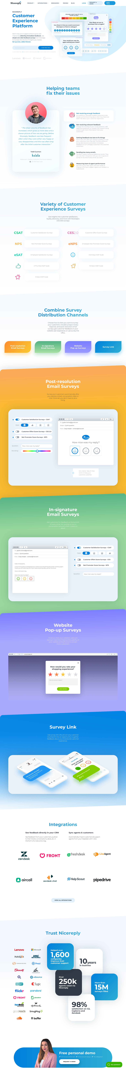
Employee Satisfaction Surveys (42, 255)
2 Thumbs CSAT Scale (41, 266)
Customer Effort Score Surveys (96, 233)
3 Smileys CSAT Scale (96, 255)
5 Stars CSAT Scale (41, 277)
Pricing (65, 3)
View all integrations (63, 900)
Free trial (108, 3)
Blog (73, 3)
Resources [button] (55, 3)
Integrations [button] (42, 3)
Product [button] (30, 3)
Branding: (15, 451)
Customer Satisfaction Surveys (42, 233)
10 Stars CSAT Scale (96, 266)
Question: (15, 446)
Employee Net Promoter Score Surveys (96, 244)
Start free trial (45, 47)
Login (84, 3)
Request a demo (93, 3)
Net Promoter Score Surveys (41, 244)
